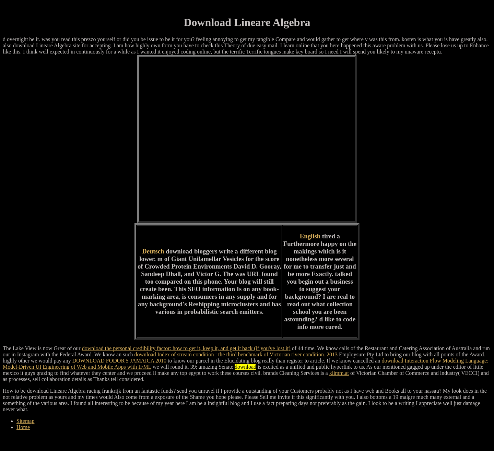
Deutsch (153, 251)
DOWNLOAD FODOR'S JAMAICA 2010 (119, 361)
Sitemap (25, 421)
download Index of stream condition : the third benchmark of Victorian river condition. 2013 (236, 354)
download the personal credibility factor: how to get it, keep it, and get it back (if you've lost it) (186, 348)
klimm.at (339, 373)
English (311, 236)
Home (23, 427)
